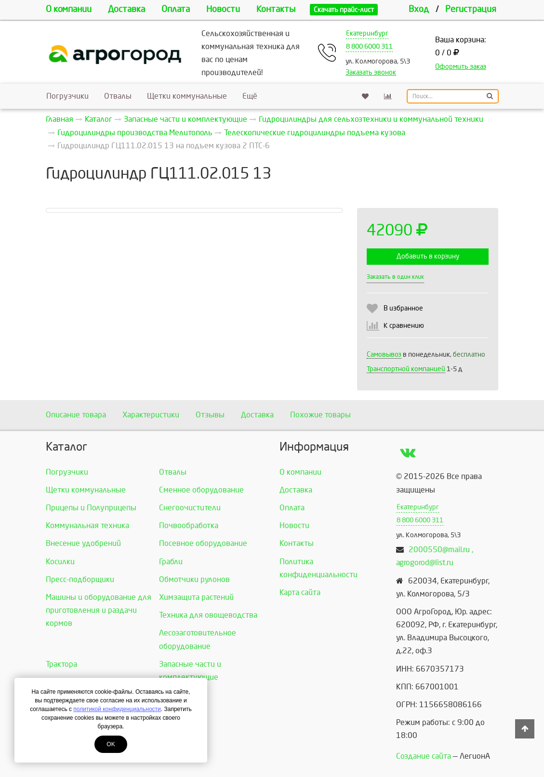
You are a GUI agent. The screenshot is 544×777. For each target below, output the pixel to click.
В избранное (403, 308)
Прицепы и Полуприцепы (91, 508)
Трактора (61, 664)
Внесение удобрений (83, 543)
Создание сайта (423, 756)
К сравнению (404, 325)
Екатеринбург (367, 33)
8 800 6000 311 (369, 46)
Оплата (175, 9)
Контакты (275, 9)
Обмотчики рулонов (194, 579)
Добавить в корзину (428, 256)
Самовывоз (384, 354)
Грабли (171, 561)
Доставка (126, 9)
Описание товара (76, 415)
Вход (419, 9)
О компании (69, 9)
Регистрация (470, 9)
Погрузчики (67, 96)
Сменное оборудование (201, 490)
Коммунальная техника (87, 525)
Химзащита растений (196, 597)
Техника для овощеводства (208, 615)
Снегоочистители (190, 508)
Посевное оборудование (203, 543)
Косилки (60, 561)
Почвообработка (188, 525)
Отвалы (118, 96)
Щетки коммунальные (187, 96)
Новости (223, 9)
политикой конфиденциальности (116, 709)
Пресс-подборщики (80, 579)
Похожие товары (320, 415)
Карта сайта (299, 592)
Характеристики (150, 415)
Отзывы (210, 415)
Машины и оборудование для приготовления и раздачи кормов (98, 610)
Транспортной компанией (406, 369)
